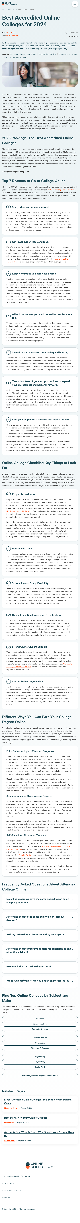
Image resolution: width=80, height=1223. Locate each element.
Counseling (40, 1043)
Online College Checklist (47, 54)
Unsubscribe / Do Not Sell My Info (16, 1176)
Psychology (40, 1062)
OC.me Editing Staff (12, 35)
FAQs (5, 57)
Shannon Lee (9, 1123)
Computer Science (40, 1029)
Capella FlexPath (26, 855)
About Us (6, 1197)
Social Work (40, 1067)
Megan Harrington (11, 1108)
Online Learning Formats (68, 54)
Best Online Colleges (17, 54)
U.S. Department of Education (19, 511)
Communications (40, 1024)
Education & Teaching (40, 1048)
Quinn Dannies (9, 1141)
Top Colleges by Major (18, 57)
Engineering (40, 1056)
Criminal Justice (40, 1038)
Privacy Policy (8, 1183)
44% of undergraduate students (61, 190)
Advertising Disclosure (11, 1190)
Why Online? (31, 54)
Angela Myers (11, 33)
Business (40, 1018)
